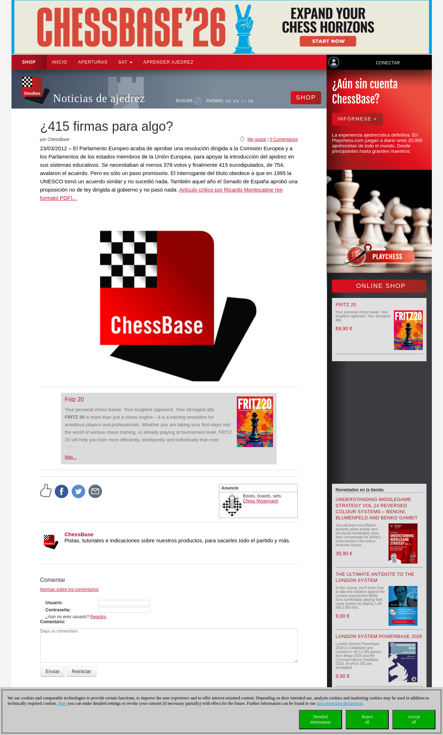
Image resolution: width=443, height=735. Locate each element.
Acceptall (414, 719)
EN (237, 101)
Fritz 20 (74, 399)
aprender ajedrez (168, 62)
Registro (98, 616)
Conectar (388, 62)
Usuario (54, 602)
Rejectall (367, 719)
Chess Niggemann (260, 501)
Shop (29, 62)
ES (243, 101)
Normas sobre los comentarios (69, 589)
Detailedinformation (320, 719)
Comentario (52, 621)
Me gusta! (256, 139)
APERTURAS (92, 62)
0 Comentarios (284, 139)
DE (229, 101)
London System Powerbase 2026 (379, 636)
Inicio (60, 62)
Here (62, 703)
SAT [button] (125, 62)
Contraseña (57, 609)
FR (251, 101)
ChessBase (79, 534)
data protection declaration (340, 703)
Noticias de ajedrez (99, 98)
